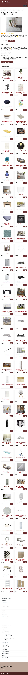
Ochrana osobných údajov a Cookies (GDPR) (6, 667)
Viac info (11, 40)
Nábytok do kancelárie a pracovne (7, 618)
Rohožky (5, 639)
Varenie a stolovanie (5, 653)
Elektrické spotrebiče (5, 606)
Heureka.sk (4, 608)
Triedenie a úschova (5, 651)
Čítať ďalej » (11, 37)
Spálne (3, 629)
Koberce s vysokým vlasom (8, 635)
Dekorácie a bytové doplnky (6, 598)
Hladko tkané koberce (4, 10)
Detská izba (4, 600)
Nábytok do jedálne (5, 616)
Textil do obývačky (6, 646)
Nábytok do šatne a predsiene (7, 620)
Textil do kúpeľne (5, 645)
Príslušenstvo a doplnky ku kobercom (9, 638)
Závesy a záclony (5, 649)
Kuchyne (3, 610)
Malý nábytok (4, 614)
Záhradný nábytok (5, 657)
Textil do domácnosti (5, 631)
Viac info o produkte (7, 62)
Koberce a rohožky (6, 632)
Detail (11, 80)
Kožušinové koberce (7, 636)
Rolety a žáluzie (5, 642)
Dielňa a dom (4, 602)
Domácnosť (4, 604)
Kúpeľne (3, 612)
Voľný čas (3, 655)
